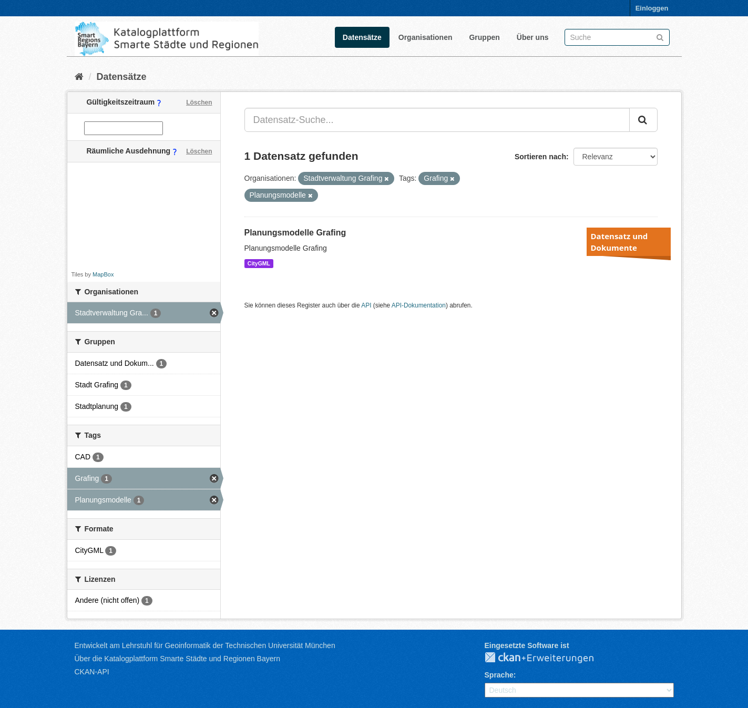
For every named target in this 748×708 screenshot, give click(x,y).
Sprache (499, 675)
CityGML (259, 263)
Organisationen (425, 37)
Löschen (199, 102)
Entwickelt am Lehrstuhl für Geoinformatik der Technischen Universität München (205, 645)
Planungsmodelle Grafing (295, 232)
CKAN (548, 658)
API (366, 305)
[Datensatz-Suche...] (437, 120)
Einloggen (652, 8)
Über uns (533, 37)
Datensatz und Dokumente (619, 242)
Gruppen (484, 37)
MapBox (103, 274)
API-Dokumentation (419, 305)
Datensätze (362, 37)
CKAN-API (92, 672)
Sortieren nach (540, 156)
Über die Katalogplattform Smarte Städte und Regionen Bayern (177, 658)
